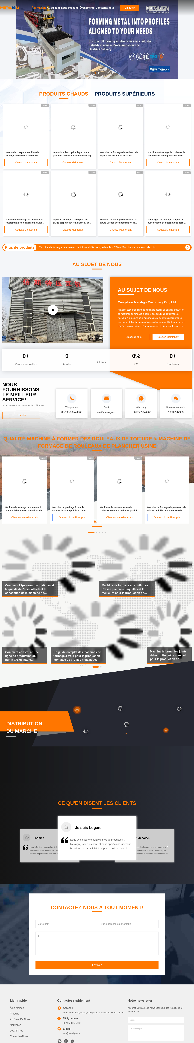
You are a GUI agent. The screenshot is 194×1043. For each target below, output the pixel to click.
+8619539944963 (141, 412)
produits (14, 1013)
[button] (26, 848)
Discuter (130, 7)
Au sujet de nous (57, 7)
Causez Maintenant (26, 162)
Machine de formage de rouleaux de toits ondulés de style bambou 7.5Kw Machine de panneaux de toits (97, 247)
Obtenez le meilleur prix (24, 517)
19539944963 (176, 412)
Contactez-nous (105, 7)
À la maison (39, 7)
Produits (73, 7)
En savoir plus (134, 337)
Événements (87, 7)
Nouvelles (15, 1025)
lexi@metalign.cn (71, 1033)
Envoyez (97, 965)
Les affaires (16, 1030)
